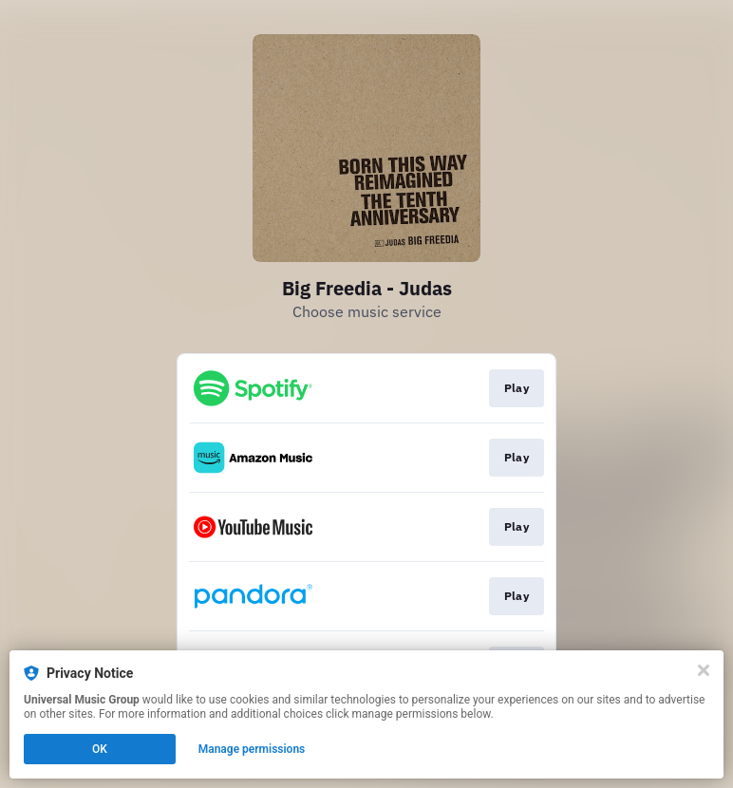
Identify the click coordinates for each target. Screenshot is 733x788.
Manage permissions (252, 749)
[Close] (703, 670)
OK (99, 749)
